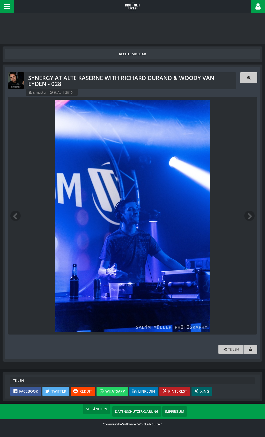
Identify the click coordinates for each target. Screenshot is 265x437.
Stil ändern (96, 409)
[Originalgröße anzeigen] (248, 77)
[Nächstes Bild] (249, 216)
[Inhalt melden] (250, 349)
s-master (40, 92)
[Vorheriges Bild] (15, 216)
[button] (7, 6)
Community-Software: (132, 424)
